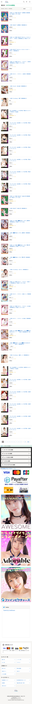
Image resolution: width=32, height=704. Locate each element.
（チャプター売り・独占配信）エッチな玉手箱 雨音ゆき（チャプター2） (20, 172)
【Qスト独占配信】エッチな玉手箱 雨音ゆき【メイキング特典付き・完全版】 (19, 111)
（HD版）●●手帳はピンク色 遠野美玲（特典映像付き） (19, 233)
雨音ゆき (10, 114)
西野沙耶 (10, 248)
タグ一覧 (8, 662)
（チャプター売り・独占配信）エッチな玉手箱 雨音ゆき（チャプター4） (20, 148)
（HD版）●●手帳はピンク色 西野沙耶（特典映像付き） (19, 258)
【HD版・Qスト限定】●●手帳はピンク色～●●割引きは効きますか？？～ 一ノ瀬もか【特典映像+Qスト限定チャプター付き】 (20, 331)
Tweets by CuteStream (9, 610)
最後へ (29, 441)
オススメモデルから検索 (15, 465)
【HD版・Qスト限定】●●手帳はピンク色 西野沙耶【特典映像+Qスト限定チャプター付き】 (19, 245)
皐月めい (10, 40)
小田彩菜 (10, 65)
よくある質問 (8, 674)
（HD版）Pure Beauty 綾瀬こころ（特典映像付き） (19, 355)
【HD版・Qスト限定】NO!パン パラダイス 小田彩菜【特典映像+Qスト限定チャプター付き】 (20, 62)
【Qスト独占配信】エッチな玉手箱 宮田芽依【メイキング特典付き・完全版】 (19, 368)
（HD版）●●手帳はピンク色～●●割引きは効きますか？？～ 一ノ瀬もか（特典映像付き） (19, 343)
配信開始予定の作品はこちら (8, 468)
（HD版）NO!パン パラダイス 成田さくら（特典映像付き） (20, 294)
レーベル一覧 (23, 659)
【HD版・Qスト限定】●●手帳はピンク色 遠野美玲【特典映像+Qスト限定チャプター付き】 (19, 221)
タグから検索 (15, 461)
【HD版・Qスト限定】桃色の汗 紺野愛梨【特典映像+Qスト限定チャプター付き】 (19, 13)
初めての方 (8, 668)
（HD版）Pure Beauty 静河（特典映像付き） (18, 98)
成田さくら (11, 285)
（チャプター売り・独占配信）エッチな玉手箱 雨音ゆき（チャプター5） (20, 135)
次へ (25, 441)
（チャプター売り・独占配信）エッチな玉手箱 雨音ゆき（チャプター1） (20, 184)
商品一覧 (8, 659)
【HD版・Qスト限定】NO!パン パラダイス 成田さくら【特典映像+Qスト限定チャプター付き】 (20, 282)
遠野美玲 (10, 224)
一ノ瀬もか (11, 334)
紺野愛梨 (10, 16)
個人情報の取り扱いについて (23, 680)
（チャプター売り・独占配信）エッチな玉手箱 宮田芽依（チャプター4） (20, 404)
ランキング (23, 662)
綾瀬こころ (11, 357)
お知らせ (23, 671)
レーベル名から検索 (15, 457)
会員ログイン (8, 671)
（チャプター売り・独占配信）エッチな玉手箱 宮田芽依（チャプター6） (20, 380)
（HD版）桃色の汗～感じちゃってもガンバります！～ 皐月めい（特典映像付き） (20, 50)
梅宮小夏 (10, 199)
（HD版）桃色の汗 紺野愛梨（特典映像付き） (18, 25)
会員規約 (8, 682)
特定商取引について (8, 680)
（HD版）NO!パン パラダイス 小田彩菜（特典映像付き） (20, 74)
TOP (1, 446)
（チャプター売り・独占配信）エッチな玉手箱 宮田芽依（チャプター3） (20, 417)
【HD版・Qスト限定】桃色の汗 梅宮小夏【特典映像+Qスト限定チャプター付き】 (19, 197)
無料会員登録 (23, 668)
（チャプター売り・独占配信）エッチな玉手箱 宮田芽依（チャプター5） (20, 392)
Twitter (6, 607)
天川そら (10, 271)
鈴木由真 (10, 88)
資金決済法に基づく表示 (23, 682)
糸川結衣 (10, 309)
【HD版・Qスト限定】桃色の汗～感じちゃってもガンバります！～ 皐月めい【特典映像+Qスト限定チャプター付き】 (20, 38)
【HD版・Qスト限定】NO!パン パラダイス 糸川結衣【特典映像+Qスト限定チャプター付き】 (20, 307)
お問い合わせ (8, 685)
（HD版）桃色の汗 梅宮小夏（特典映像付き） (18, 208)
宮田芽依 (10, 370)
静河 (10, 100)
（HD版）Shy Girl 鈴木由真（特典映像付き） (18, 86)
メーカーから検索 (15, 453)
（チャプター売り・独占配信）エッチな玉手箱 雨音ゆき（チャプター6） (20, 123)
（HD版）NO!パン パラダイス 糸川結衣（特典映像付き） (20, 319)
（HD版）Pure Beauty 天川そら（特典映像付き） (19, 269)
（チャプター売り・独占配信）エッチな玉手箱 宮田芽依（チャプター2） (20, 429)
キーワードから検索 (15, 449)
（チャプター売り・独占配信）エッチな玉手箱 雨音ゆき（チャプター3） (20, 160)
